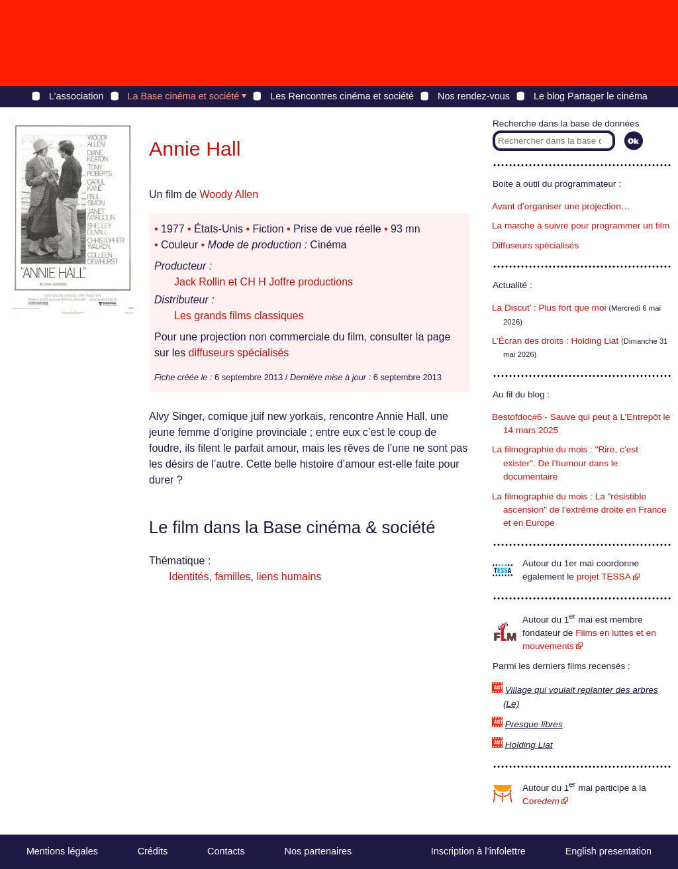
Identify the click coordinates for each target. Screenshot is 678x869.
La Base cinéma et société (184, 96)
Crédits (153, 851)
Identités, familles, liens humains (245, 576)
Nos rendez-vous (474, 96)
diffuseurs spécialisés (239, 352)
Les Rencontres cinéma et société (342, 96)
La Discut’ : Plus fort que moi (549, 308)
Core (540, 801)
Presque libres (534, 724)
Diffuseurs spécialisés (535, 245)
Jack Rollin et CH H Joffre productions (263, 281)
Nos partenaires (318, 851)
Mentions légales (62, 851)
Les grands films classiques (239, 315)
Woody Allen (228, 194)
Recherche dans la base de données (566, 123)
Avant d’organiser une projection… (561, 206)
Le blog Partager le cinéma (591, 96)
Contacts (226, 851)
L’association (76, 96)
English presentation (608, 851)
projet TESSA (604, 577)
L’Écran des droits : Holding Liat (555, 341)
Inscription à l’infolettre (478, 851)
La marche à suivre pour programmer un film (580, 225)
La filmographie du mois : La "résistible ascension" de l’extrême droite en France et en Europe (579, 510)
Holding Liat (529, 745)
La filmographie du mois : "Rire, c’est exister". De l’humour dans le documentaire (565, 463)
